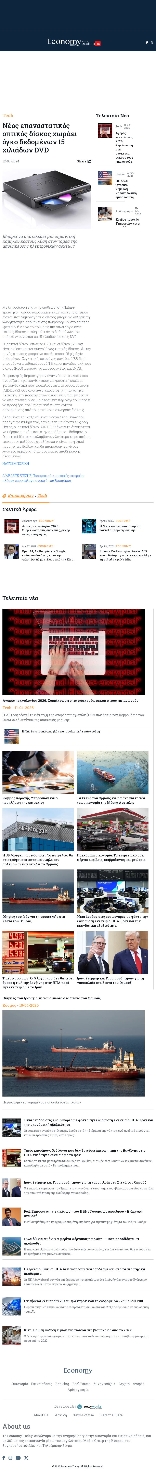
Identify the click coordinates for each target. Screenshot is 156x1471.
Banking (62, 1384)
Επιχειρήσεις (41, 1384)
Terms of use (83, 1415)
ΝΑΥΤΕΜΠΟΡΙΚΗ (15, 463)
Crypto (124, 1384)
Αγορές (138, 1384)
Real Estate (81, 1384)
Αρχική (61, 1415)
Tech (7, 115)
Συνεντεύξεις (104, 1384)
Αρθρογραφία (78, 1389)
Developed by (78, 1407)
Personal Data (111, 1415)
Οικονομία (20, 1384)
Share (84, 161)
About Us (41, 1415)
